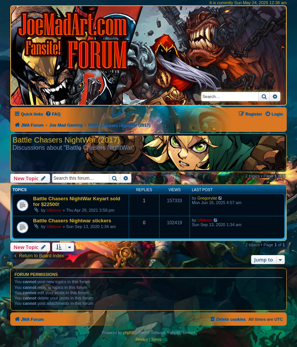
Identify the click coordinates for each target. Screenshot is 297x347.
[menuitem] (53, 114)
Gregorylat (207, 198)
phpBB (128, 333)
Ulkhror (54, 210)
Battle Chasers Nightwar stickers (72, 220)
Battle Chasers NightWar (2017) (66, 140)
